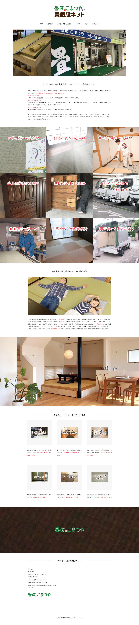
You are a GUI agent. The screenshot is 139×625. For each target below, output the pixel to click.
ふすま (78, 24)
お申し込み (95, 24)
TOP (41, 24)
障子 (86, 24)
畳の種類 (50, 24)
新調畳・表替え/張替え (64, 24)
